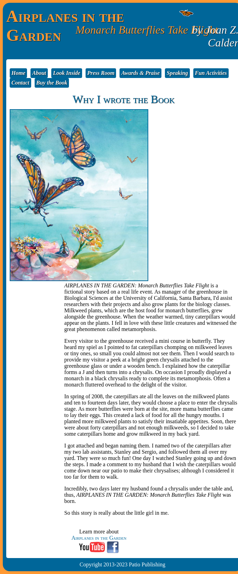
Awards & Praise (140, 73)
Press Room (101, 73)
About (39, 73)
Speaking (177, 73)
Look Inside (66, 73)
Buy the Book (52, 83)
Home (18, 73)
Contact (20, 83)
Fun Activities (211, 73)
